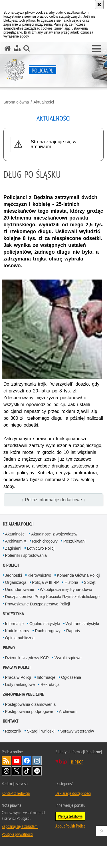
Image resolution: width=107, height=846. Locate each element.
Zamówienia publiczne (23, 694)
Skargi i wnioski (40, 731)
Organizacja (16, 582)
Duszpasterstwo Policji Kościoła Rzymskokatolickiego (52, 596)
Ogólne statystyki (44, 623)
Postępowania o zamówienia (30, 704)
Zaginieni (13, 548)
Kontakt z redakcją (16, 793)
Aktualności (43, 102)
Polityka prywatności (17, 834)
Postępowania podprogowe (29, 711)
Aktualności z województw (54, 534)
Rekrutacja (50, 684)
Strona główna (16, 102)
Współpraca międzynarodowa (66, 589)
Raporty (73, 630)
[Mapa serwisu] (17, 48)
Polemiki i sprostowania (26, 555)
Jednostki (13, 575)
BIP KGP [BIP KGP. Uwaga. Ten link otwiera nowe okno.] (77, 762)
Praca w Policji (17, 667)
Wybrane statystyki (82, 623)
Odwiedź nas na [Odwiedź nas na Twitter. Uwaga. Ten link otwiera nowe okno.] (16, 770)
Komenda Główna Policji (78, 575)
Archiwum (67, 711)
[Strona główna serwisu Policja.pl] (8, 48)
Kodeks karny (17, 630)
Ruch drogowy (45, 541)
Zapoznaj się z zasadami (20, 826)
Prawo (9, 648)
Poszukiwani (74, 541)
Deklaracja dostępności (73, 793)
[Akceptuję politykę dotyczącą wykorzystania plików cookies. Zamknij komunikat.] (99, 4)
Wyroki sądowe (68, 657)
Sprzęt (89, 582)
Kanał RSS (6, 760)
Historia (71, 582)
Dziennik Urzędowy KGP (27, 657)
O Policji (11, 565)
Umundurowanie (19, 589)
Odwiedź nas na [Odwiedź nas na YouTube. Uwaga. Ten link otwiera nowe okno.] (16, 760)
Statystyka (13, 614)
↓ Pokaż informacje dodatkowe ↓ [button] (54, 499)
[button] (96, 49)
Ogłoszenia (71, 677)
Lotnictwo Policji (41, 548)
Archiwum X (16, 541)
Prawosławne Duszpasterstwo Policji (37, 604)
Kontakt (11, 721)
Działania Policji (18, 524)
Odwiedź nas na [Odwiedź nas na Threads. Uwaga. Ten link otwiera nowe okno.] (6, 770)
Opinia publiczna (20, 638)
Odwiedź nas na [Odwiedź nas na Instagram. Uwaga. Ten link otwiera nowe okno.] (37, 760)
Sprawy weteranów (77, 731)
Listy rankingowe (20, 684)
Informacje (14, 623)
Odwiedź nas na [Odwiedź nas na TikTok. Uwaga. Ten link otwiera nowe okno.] (26, 770)
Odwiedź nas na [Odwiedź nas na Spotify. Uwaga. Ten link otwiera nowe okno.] (37, 770)
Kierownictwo (39, 575)
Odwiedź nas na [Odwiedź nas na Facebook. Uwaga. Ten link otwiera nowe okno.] (26, 760)
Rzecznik (13, 731)
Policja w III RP (45, 582)
